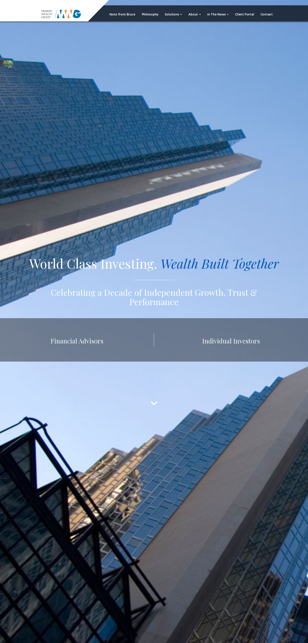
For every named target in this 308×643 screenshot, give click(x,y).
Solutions (173, 14)
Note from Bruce (122, 14)
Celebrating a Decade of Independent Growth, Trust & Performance (154, 296)
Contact (267, 14)
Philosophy (150, 14)
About (194, 14)
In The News (218, 14)
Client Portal (244, 14)
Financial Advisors (76, 340)
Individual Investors (231, 340)
